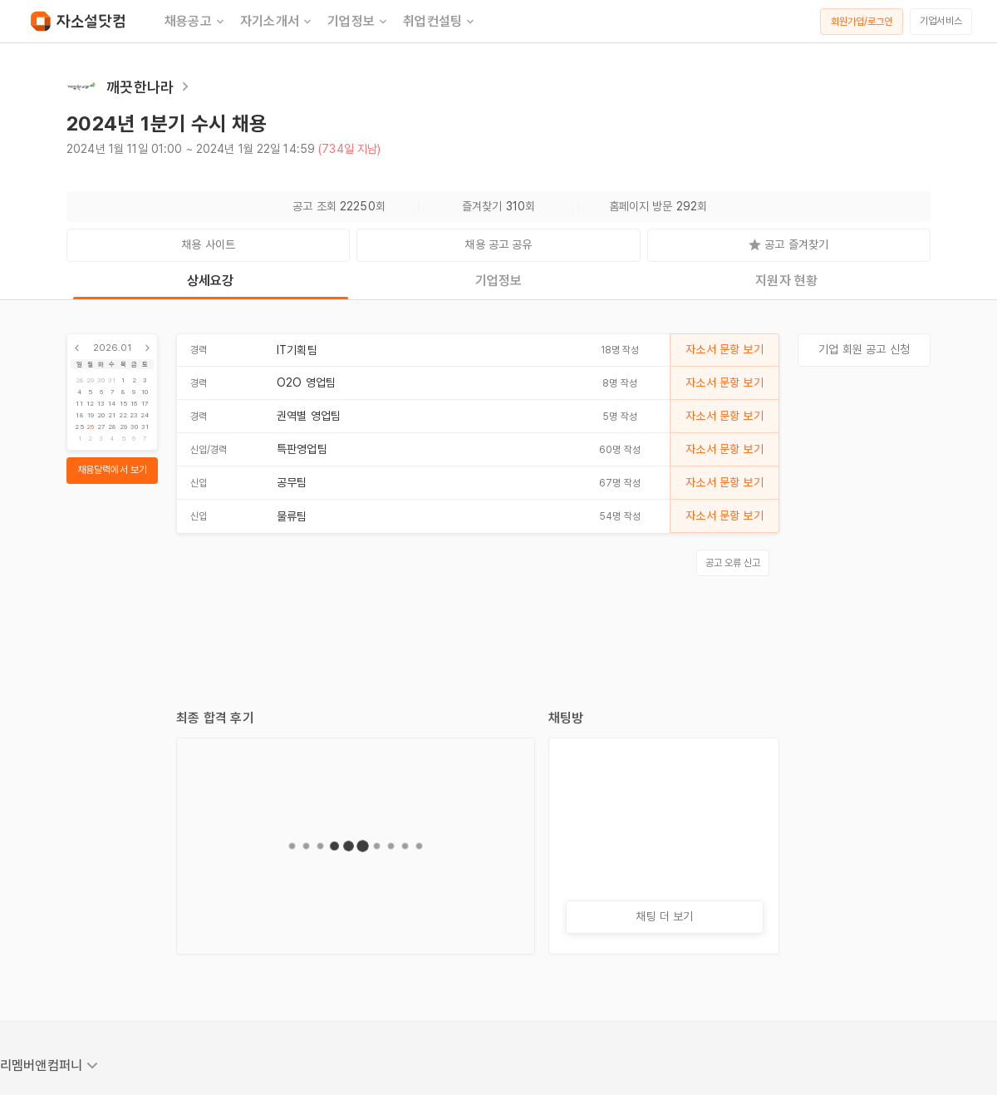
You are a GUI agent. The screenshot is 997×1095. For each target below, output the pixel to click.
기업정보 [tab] (499, 281)
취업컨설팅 (440, 21)
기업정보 (358, 21)
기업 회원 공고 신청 (864, 349)
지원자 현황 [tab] (786, 281)
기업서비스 (941, 21)
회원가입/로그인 (862, 21)
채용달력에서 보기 (112, 470)
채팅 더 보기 (664, 916)
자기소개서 (277, 21)
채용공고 (196, 21)
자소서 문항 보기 (724, 349)
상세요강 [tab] (210, 281)
